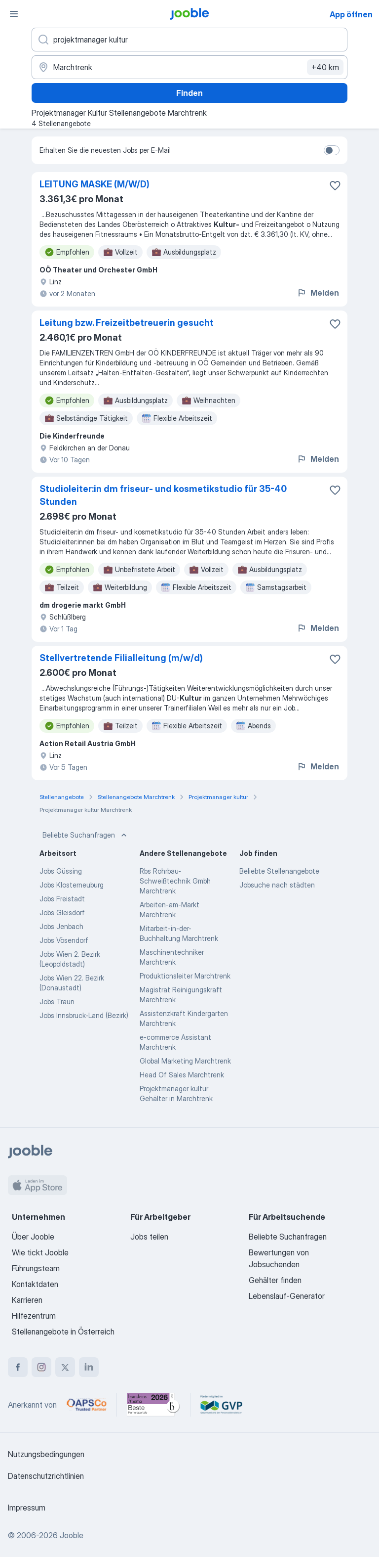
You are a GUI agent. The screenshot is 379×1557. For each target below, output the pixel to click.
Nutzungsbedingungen (46, 1454)
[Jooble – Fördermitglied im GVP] (221, 1405)
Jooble (71, 1535)
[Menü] (14, 14)
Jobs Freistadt (62, 898)
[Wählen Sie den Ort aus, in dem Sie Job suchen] (189, 67)
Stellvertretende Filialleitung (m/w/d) (121, 658)
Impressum (26, 1508)
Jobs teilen (149, 1237)
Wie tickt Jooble (40, 1252)
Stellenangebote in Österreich (63, 1331)
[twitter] (65, 1367)
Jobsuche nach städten (277, 885)
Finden (189, 93)
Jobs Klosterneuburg (71, 885)
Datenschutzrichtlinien (46, 1476)
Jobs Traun (57, 1001)
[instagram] (41, 1367)
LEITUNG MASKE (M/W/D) (94, 184)
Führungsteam (36, 1268)
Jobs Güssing (60, 871)
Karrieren (27, 1300)
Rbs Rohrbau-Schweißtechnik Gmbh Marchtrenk (175, 881)
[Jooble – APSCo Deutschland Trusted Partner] (87, 1405)
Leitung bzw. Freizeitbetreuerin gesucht (126, 322)
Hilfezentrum (34, 1316)
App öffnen (351, 14)
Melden (318, 293)
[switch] (332, 150)
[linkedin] (89, 1367)
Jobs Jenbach (61, 926)
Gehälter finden (275, 1280)
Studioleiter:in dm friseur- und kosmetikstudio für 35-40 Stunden (163, 495)
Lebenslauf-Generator (287, 1296)
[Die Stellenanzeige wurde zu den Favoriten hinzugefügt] (335, 185)
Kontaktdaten (35, 1284)
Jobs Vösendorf (63, 940)
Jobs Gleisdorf (62, 912)
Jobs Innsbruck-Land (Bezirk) (83, 1015)
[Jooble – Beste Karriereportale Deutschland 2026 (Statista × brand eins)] (153, 1405)
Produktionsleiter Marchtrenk (185, 976)
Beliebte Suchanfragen (85, 835)
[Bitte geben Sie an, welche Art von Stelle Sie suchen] (189, 39)
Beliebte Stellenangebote (279, 871)
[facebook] (18, 1367)
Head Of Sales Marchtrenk (182, 1074)
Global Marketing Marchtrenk (185, 1061)
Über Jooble (33, 1237)
